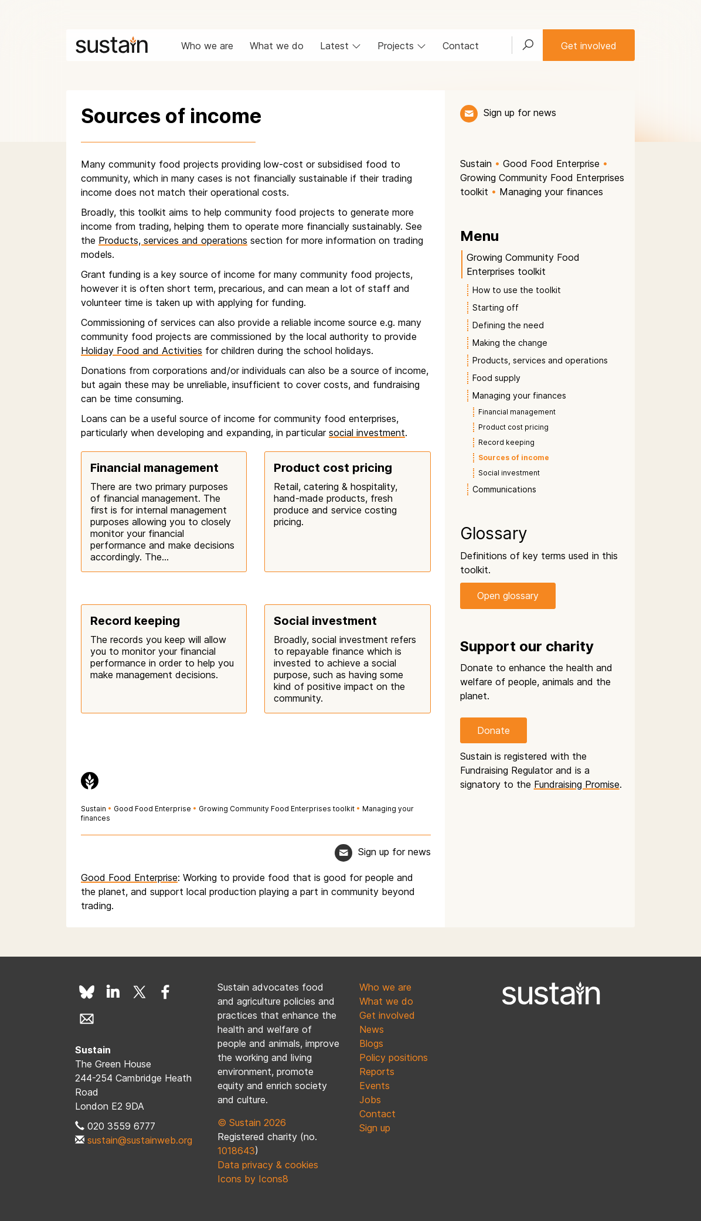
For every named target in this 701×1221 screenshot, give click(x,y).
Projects (401, 46)
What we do (277, 46)
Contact (461, 46)
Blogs (371, 1043)
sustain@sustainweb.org (139, 1140)
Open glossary (508, 595)
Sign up (374, 1128)
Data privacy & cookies (267, 1165)
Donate (493, 730)
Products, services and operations (172, 240)
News (371, 1029)
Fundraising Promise (577, 784)
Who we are (207, 46)
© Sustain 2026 (251, 1122)
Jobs (370, 1100)
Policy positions (393, 1057)
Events (374, 1085)
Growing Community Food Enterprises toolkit (277, 808)
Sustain (93, 808)
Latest (340, 46)
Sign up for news (520, 112)
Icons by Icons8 (252, 1179)
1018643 (236, 1151)
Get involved (589, 46)
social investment (367, 432)
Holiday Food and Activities (141, 350)
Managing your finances (551, 192)
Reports (376, 1071)
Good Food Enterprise (152, 808)
